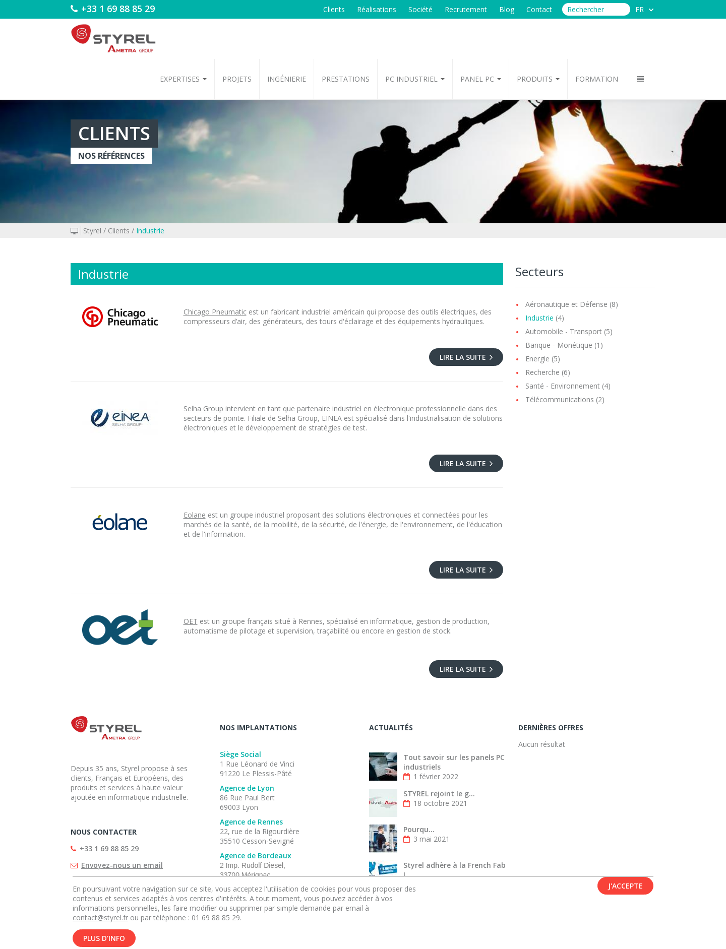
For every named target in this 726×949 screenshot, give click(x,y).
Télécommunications (559, 399)
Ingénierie (286, 79)
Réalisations (376, 9)
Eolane (195, 515)
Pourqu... (419, 829)
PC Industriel (415, 79)
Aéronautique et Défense (566, 304)
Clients (334, 9)
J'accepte (625, 889)
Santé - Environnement (562, 386)
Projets (237, 79)
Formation (596, 79)
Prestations (346, 79)
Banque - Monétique (558, 345)
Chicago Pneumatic (215, 312)
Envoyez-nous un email (122, 865)
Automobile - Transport (563, 331)
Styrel (92, 230)
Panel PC (480, 79)
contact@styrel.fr (100, 921)
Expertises (183, 79)
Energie (537, 358)
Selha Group (203, 408)
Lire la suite (466, 357)
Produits (538, 79)
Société (420, 9)
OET (191, 621)
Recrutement (466, 9)
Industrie (150, 230)
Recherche (542, 372)
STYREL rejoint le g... (439, 793)
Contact (539, 9)
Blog (506, 9)
